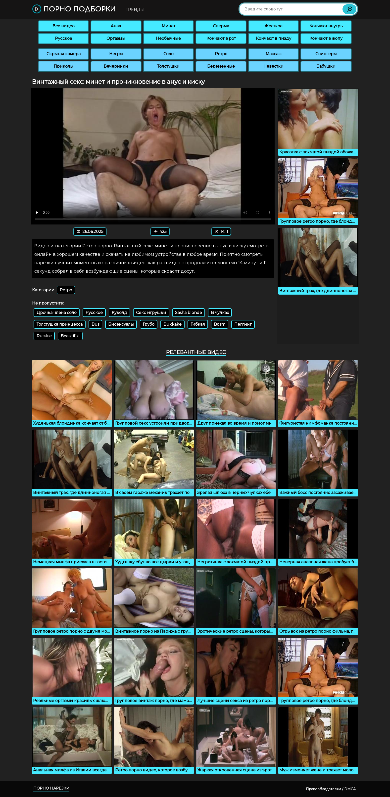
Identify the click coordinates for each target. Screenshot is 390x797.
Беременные (221, 66)
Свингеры (326, 53)
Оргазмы (115, 38)
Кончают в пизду (273, 38)
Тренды (135, 9)
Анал (116, 26)
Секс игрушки (151, 312)
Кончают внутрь (326, 26)
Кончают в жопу (325, 38)
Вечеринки (116, 66)
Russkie (44, 336)
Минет (168, 26)
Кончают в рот (221, 38)
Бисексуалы (121, 324)
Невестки (273, 66)
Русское (63, 38)
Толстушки (168, 66)
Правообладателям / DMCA (331, 789)
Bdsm (219, 324)
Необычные (168, 38)
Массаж (274, 53)
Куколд (119, 312)
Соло (168, 53)
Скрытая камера (64, 53)
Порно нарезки (51, 788)
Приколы (63, 66)
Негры (116, 53)
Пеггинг (243, 324)
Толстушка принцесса (60, 324)
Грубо (148, 324)
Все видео (63, 26)
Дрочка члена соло (57, 312)
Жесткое (273, 26)
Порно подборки (74, 9)
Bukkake (172, 324)
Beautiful (70, 336)
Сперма (221, 26)
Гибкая (198, 324)
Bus (95, 324)
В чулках (220, 312)
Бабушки (326, 66)
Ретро (221, 53)
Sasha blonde (188, 312)
